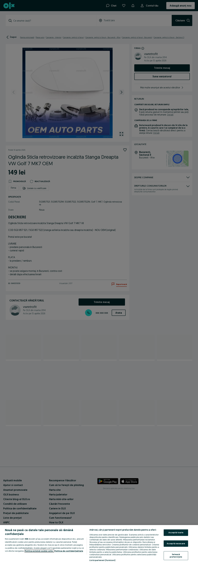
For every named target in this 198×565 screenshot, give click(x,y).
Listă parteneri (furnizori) (102, 560)
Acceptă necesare (176, 543)
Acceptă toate (175, 532)
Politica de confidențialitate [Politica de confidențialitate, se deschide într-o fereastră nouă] (68, 551)
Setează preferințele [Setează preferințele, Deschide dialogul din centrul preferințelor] (176, 555)
